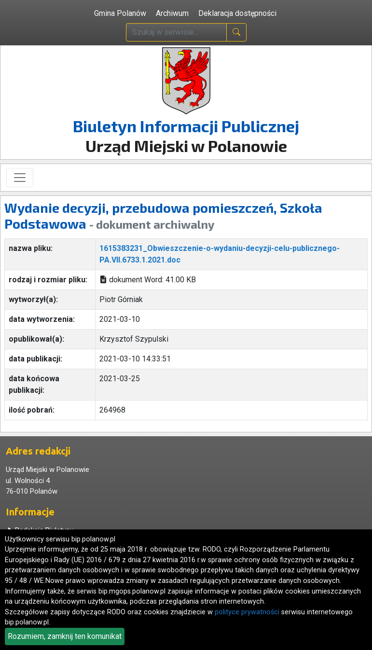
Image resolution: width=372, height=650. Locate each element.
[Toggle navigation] (19, 177)
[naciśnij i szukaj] (236, 32)
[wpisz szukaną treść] (176, 32)
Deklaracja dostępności (237, 13)
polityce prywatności (247, 612)
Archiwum (172, 13)
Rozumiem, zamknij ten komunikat (65, 636)
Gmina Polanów (120, 13)
